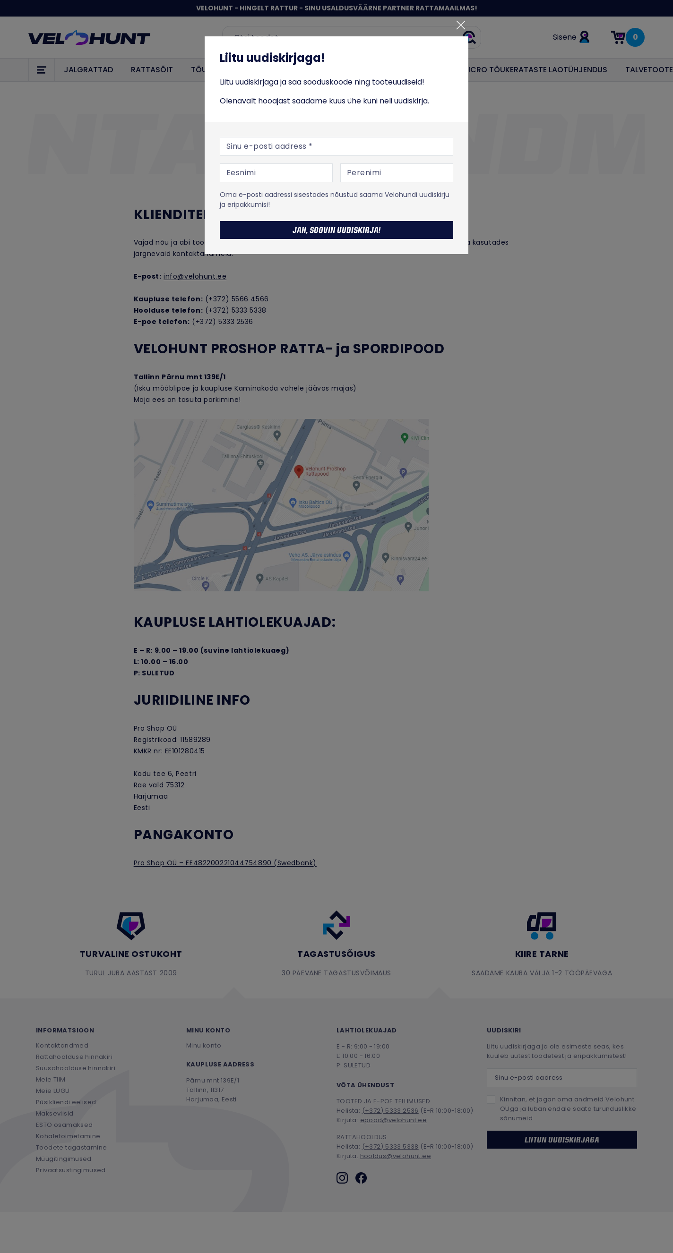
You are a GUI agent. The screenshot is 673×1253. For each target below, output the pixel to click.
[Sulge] (460, 25)
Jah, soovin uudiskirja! (336, 230)
